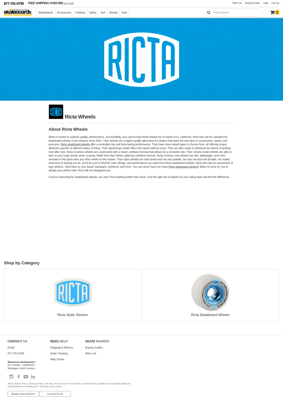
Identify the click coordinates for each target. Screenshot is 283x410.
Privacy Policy (75, 383)
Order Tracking (59, 353)
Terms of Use (61, 383)
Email (11, 347)
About (10, 383)
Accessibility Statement (119, 383)
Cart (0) (275, 3)
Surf (102, 12)
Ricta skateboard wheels (75, 144)
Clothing (80, 12)
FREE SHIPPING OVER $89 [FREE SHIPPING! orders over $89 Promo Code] (51, 3)
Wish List (237, 3)
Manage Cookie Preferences (23, 394)
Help (265, 3)
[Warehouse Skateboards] (20, 12)
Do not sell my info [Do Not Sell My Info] (55, 394)
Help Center (57, 359)
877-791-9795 (14, 4)
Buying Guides (252, 3)
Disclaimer (102, 383)
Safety (92, 12)
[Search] (233, 13)
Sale (124, 12)
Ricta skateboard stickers (183, 166)
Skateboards (45, 12)
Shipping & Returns (61, 347)
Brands (113, 12)
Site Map (49, 383)
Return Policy (21, 383)
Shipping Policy (36, 383)
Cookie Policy (89, 383)
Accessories (64, 12)
